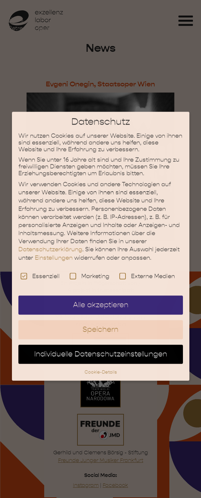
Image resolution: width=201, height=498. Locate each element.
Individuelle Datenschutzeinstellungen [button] (100, 349)
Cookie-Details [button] (101, 366)
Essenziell (40, 271)
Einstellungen (54, 252)
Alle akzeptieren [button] (100, 300)
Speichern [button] (100, 324)
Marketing (89, 271)
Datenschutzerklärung (50, 244)
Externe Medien (147, 271)
